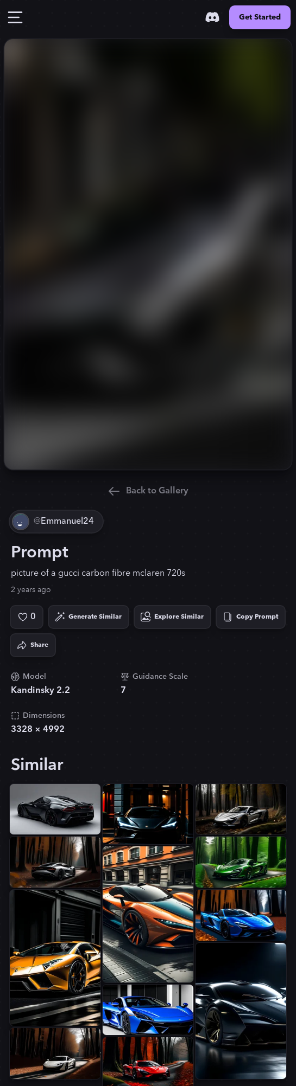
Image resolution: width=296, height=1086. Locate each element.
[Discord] (212, 17)
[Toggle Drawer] (15, 17)
